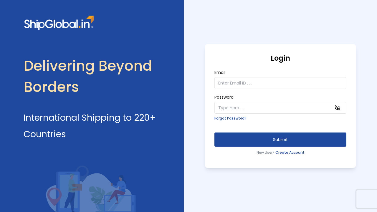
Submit (280, 140)
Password (224, 97)
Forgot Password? (230, 118)
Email (219, 72)
